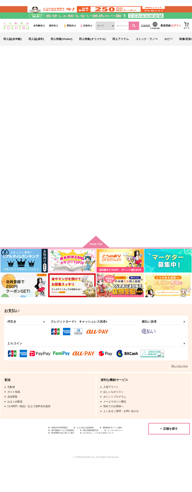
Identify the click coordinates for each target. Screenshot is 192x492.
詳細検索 (145, 38)
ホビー (168, 51)
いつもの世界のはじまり (152, 96)
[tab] (60, 142)
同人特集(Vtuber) (61, 51)
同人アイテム (120, 51)
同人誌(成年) (36, 51)
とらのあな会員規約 (93, 445)
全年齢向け (39, 38)
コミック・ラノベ (147, 51)
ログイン (176, 38)
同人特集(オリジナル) (92, 51)
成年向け (53, 38)
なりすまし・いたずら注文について (71, 459)
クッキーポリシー (91, 452)
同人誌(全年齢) (12, 51)
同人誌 (27, 69)
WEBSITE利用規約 (62, 445)
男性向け (70, 38)
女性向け (86, 38)
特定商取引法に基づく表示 (66, 456)
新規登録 (166, 38)
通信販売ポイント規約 (64, 449)
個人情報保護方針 (61, 452)
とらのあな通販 (11, 69)
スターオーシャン (72, 81)
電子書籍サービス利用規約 (101, 449)
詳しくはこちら (180, 383)
